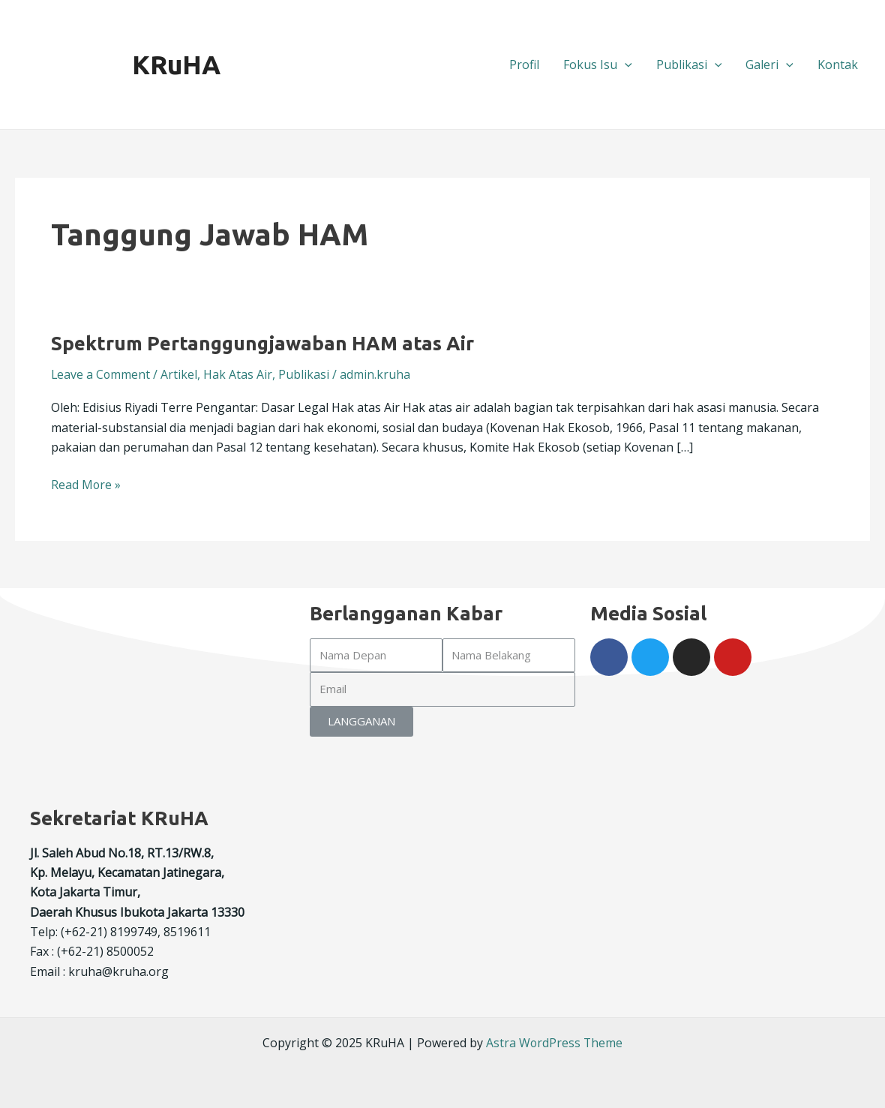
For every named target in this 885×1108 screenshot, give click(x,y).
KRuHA (176, 65)
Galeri (770, 65)
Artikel (180, 374)
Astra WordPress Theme (554, 1042)
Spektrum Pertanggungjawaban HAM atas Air (264, 343)
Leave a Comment (101, 374)
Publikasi (689, 65)
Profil (524, 64)
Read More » (86, 484)
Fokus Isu (597, 65)
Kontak (838, 64)
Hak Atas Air (239, 374)
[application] (624, 65)
